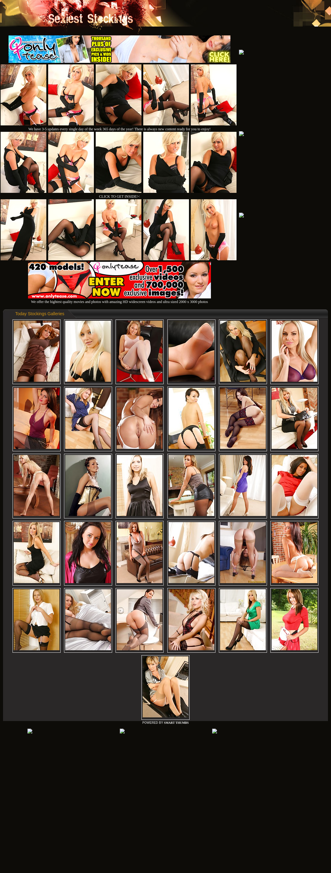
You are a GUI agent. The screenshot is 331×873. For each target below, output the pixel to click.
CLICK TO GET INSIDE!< (119, 196)
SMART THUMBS (176, 722)
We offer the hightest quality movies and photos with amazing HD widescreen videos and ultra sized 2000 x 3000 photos (119, 299)
